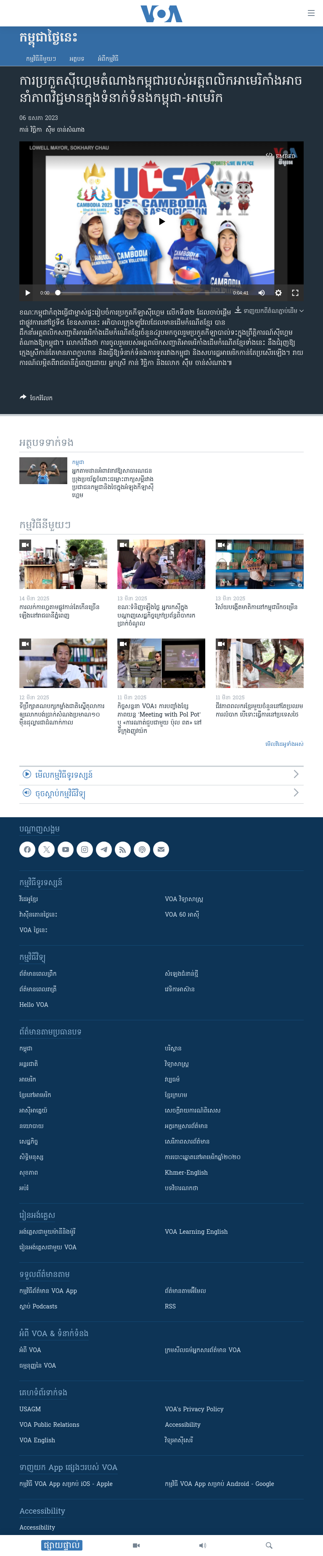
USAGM (30, 1409)
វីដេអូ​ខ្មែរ (28, 899)
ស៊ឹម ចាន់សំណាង (65, 130)
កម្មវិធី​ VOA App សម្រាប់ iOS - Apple (66, 1484)
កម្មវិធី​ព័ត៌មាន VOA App (48, 1291)
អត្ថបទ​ (77, 59)
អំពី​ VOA (30, 1350)
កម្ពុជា (78, 463)
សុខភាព (28, 1173)
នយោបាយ (31, 1126)
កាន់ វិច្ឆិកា (30, 130)
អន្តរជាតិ (28, 1064)
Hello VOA (33, 1005)
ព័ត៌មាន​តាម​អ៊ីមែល (185, 1291)
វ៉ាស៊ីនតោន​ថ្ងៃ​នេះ (38, 915)
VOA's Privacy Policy (194, 1409)
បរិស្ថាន (173, 1049)
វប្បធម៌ (172, 1080)
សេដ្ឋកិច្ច (28, 1142)
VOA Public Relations (49, 1425)
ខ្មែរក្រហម (176, 1095)
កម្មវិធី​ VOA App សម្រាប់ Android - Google (219, 1484)
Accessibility (183, 1425)
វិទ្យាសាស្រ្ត (177, 1064)
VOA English (37, 1440)
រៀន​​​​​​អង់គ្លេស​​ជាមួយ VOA (48, 1247)
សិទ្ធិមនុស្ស (31, 1157)
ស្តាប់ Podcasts (38, 1307)
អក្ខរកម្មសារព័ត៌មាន (186, 1126)
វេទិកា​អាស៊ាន (180, 989)
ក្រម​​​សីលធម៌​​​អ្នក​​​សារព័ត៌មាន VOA (203, 1350)
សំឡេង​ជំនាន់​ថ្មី (181, 974)
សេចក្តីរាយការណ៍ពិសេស (193, 1111)
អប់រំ (24, 1188)
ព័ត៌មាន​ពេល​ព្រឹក (38, 974)
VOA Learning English (196, 1232)
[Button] (36, 400)
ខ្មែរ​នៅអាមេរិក (35, 1095)
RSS (170, 1307)
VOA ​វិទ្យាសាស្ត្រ (184, 899)
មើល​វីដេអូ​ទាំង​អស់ (284, 744)
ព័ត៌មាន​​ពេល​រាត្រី (38, 989)
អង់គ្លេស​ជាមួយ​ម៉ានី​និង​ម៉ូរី (47, 1232)
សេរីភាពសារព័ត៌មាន (187, 1142)
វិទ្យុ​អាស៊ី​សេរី (179, 1440)
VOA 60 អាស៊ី (182, 915)
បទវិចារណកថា (181, 1188)
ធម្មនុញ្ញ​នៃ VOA (37, 1366)
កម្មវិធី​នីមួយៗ (41, 59)
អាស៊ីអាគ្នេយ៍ (33, 1111)
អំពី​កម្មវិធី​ (108, 59)
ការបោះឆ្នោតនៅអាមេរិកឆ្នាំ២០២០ (203, 1157)
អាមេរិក (27, 1080)
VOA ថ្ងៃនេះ (33, 930)
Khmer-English (186, 1173)
